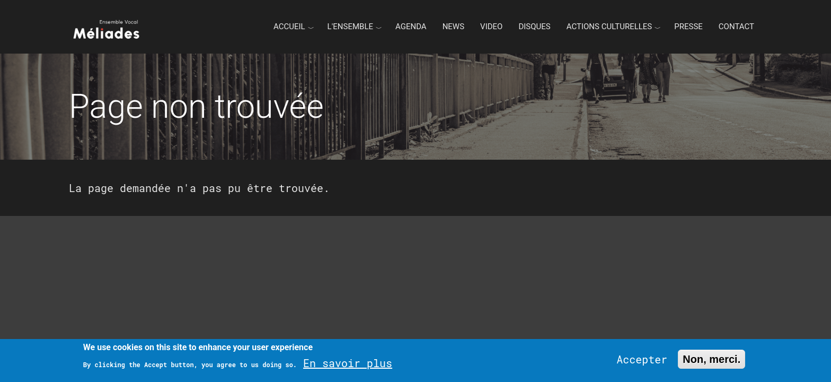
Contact (736, 26)
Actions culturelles (609, 26)
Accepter (641, 359)
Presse (688, 26)
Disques (534, 26)
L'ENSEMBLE (350, 26)
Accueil (289, 26)
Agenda (411, 26)
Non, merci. (711, 359)
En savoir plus (347, 363)
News (453, 26)
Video (491, 26)
